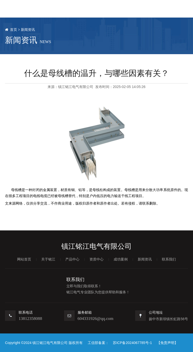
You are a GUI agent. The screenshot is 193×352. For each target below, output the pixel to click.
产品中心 (72, 259)
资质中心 (96, 259)
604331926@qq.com (96, 318)
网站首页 (24, 259)
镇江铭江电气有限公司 (75, 87)
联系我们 (169, 259)
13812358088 (30, 318)
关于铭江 (48, 259)
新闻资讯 (28, 30)
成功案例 (121, 259)
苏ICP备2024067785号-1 (132, 343)
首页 (13, 30)
